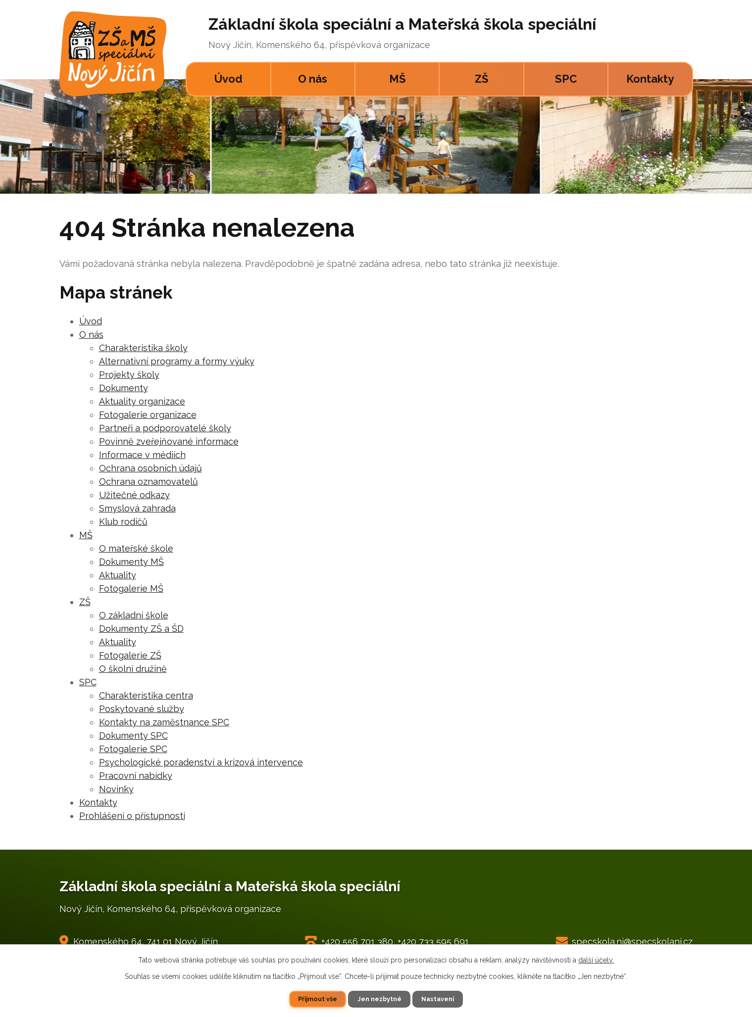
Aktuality (117, 575)
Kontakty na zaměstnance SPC (164, 722)
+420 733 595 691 (433, 941)
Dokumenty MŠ (131, 562)
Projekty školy (129, 374)
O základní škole (133, 615)
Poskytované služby (141, 709)
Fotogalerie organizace (148, 414)
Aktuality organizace (142, 401)
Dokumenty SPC (133, 735)
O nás (312, 78)
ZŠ (481, 78)
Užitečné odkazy (134, 495)
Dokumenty (123, 388)
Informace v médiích (142, 455)
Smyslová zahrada (137, 508)
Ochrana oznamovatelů (148, 481)
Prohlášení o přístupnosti (132, 816)
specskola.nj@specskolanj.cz (632, 941)
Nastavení (437, 999)
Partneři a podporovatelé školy (165, 428)
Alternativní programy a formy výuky (176, 361)
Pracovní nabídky (135, 775)
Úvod (228, 78)
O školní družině (133, 668)
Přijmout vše (317, 999)
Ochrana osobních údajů (150, 468)
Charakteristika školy (143, 348)
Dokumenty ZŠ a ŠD (141, 628)
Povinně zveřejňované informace (169, 441)
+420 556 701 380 (357, 941)
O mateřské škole (136, 548)
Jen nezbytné (379, 999)
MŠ (397, 78)
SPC (566, 78)
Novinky (116, 789)
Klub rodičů (123, 521)
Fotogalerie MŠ (131, 588)
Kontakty (650, 78)
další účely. (596, 960)
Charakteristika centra (146, 695)
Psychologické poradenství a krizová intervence (201, 762)
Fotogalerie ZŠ (130, 655)
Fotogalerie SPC (133, 749)
